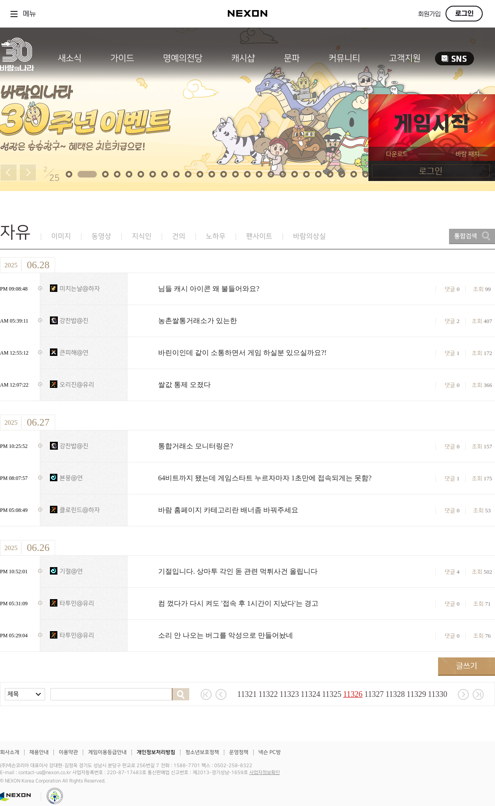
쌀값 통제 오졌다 (184, 384)
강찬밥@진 (74, 320)
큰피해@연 (74, 352)
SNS (454, 58)
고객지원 (405, 58)
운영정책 (238, 752)
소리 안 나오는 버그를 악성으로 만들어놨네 (225, 635)
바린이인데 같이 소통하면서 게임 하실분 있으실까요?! (242, 352)
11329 (416, 694)
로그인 (464, 14)
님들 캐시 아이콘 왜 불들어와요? (208, 288)
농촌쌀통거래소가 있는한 (197, 320)
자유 (15, 232)
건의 (178, 236)
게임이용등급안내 (107, 752)
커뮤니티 (344, 58)
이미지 (61, 236)
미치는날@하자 (80, 288)
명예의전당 (182, 58)
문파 (292, 58)
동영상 (101, 236)
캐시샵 (243, 58)
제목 (13, 694)
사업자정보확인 (264, 772)
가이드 (122, 58)
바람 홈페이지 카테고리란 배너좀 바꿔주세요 (228, 510)
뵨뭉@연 (71, 478)
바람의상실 (309, 236)
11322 (268, 694)
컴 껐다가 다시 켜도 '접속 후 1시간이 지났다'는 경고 (238, 603)
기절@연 (71, 571)
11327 (374, 694)
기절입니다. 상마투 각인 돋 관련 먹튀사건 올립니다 (238, 571)
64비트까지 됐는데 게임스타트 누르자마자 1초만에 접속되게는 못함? (264, 478)
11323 (289, 694)
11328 (395, 694)
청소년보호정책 (202, 752)
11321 (247, 694)
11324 (310, 694)
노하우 (216, 236)
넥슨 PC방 (269, 752)
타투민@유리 (77, 603)
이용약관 (68, 752)
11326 (352, 694)
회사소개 (9, 752)
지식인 (142, 236)
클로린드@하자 (80, 510)
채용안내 (39, 752)
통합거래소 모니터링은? (195, 446)
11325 (331, 694)
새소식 (69, 58)
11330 (437, 694)
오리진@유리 (77, 384)
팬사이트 (259, 236)
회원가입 (429, 14)
